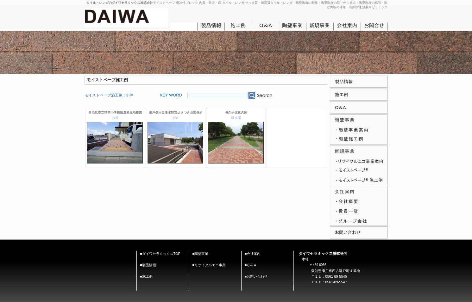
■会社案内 (253, 254)
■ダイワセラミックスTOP (160, 254)
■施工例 (146, 276)
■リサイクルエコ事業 (209, 265)
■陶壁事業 (200, 254)
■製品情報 (148, 265)
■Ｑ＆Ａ (251, 265)
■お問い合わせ (256, 276)
